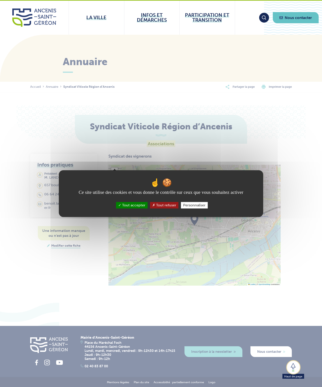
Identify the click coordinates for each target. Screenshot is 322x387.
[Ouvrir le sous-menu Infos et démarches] (152, 18)
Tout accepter (131, 205)
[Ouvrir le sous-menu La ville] (96, 18)
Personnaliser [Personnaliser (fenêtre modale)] (194, 205)
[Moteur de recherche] (264, 18)
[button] (293, 369)
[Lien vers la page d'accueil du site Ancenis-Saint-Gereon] (34, 18)
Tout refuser (164, 205)
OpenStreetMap (264, 284)
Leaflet (251, 284)
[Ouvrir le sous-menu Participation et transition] (207, 18)
